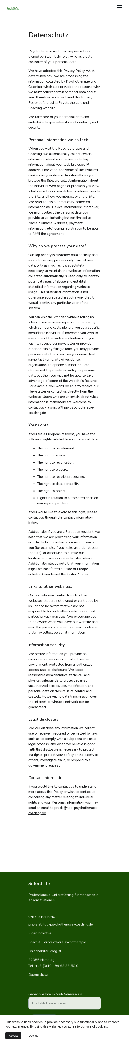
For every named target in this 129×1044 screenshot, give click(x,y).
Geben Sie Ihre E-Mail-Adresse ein (55, 997)
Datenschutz (38, 975)
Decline (33, 1035)
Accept (13, 1035)
